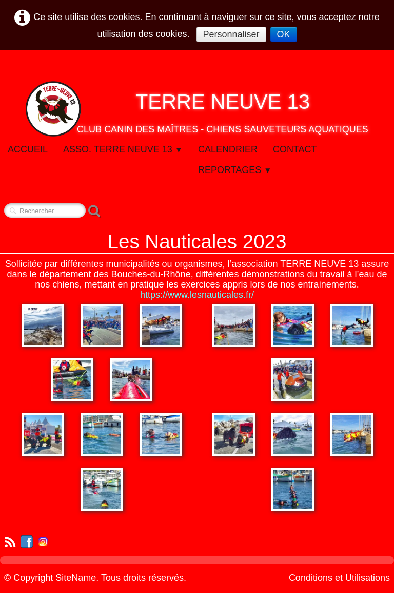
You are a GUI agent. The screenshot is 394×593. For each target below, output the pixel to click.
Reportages (235, 170)
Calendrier (228, 149)
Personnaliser (231, 34)
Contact (295, 149)
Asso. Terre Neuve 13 (123, 149)
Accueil (28, 149)
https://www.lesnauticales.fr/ (197, 295)
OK (283, 34)
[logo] (197, 109)
